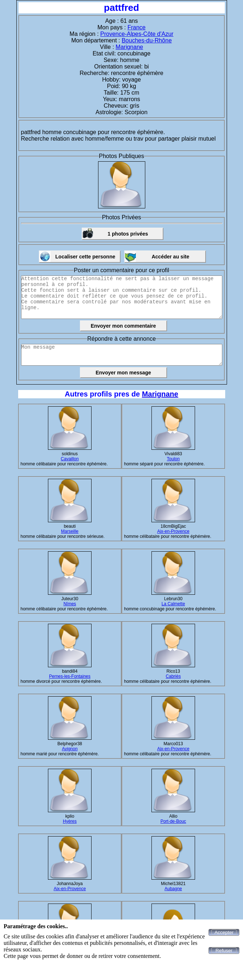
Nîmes (70, 603)
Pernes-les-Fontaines (69, 676)
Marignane (129, 47)
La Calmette (173, 603)
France (136, 27)
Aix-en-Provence (173, 531)
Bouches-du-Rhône (147, 40)
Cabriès (173, 676)
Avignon (69, 748)
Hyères (70, 821)
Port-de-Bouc (173, 821)
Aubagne (173, 888)
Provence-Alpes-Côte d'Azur (136, 34)
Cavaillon (69, 458)
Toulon (173, 458)
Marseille (69, 531)
